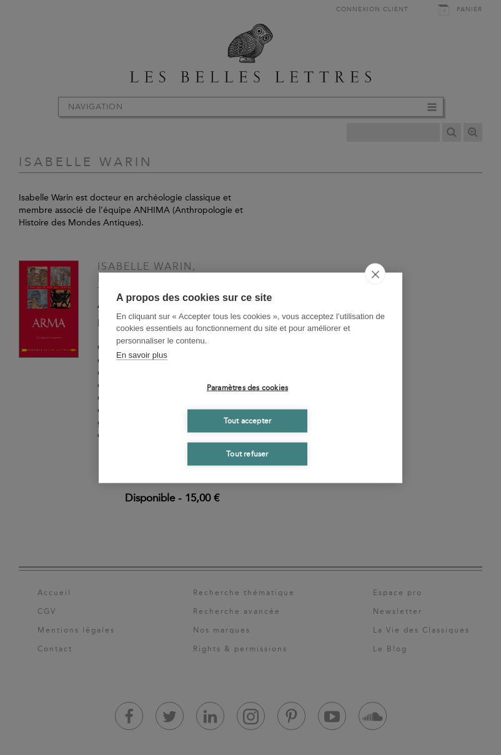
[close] (375, 273)
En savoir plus (141, 355)
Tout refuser (247, 454)
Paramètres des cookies (247, 387)
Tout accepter (248, 421)
